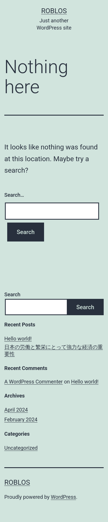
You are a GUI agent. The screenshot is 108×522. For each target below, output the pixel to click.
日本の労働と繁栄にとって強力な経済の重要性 (53, 350)
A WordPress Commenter (33, 382)
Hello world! (18, 339)
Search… (14, 195)
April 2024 (16, 410)
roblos (54, 11)
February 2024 (20, 419)
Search (12, 294)
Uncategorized (21, 448)
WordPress (63, 497)
